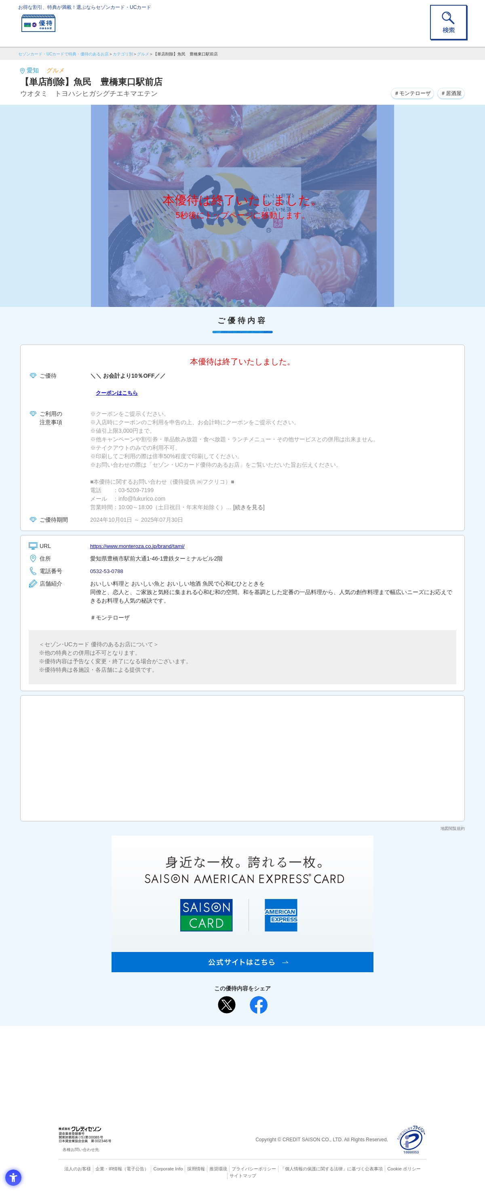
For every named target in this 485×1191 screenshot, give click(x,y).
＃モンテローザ (408, 92)
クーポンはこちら (118, 392)
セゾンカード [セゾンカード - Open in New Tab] (209, 1058)
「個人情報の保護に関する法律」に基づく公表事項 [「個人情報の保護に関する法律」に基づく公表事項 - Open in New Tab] (331, 1168)
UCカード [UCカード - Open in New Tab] (271, 1058)
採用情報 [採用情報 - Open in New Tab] (196, 1168)
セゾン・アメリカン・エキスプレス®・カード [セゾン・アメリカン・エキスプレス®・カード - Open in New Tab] (238, 1071)
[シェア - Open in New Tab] (259, 1005)
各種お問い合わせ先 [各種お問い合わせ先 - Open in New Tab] (81, 1149)
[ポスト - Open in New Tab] (227, 1005)
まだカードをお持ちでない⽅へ (238, 1034)
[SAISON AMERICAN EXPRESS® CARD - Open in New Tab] (242, 968)
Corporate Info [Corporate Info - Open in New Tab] (168, 1168)
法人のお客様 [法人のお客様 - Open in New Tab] (78, 1168)
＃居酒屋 (450, 92)
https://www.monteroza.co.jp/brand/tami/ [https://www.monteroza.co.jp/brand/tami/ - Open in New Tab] (140, 546)
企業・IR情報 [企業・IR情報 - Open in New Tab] (109, 1168)
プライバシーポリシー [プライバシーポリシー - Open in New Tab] (254, 1168)
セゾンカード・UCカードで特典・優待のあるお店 (63, 54)
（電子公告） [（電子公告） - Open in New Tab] (136, 1168)
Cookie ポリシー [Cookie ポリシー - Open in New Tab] (403, 1168)
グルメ (143, 54)
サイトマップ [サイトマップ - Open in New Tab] (243, 1175)
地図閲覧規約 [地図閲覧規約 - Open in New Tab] (453, 828)
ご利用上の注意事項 (209, 1045)
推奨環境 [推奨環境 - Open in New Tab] (218, 1168)
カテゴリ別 (123, 54)
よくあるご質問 (274, 1045)
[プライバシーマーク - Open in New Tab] (411, 1140)
